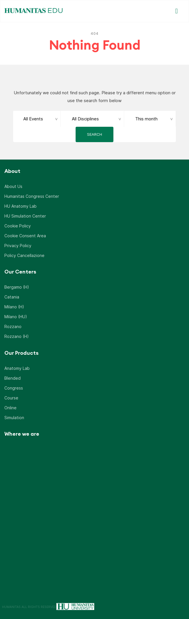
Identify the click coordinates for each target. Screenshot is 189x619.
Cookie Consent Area (25, 235)
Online (10, 407)
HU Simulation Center (25, 215)
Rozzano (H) (16, 335)
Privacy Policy (17, 244)
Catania (11, 296)
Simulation (14, 417)
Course (11, 397)
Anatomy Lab (17, 367)
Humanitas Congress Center (31, 195)
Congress (13, 387)
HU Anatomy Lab (20, 205)
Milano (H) (14, 306)
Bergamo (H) (16, 286)
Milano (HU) (15, 316)
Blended (12, 377)
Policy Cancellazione (24, 254)
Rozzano (13, 325)
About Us (13, 185)
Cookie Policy (17, 225)
